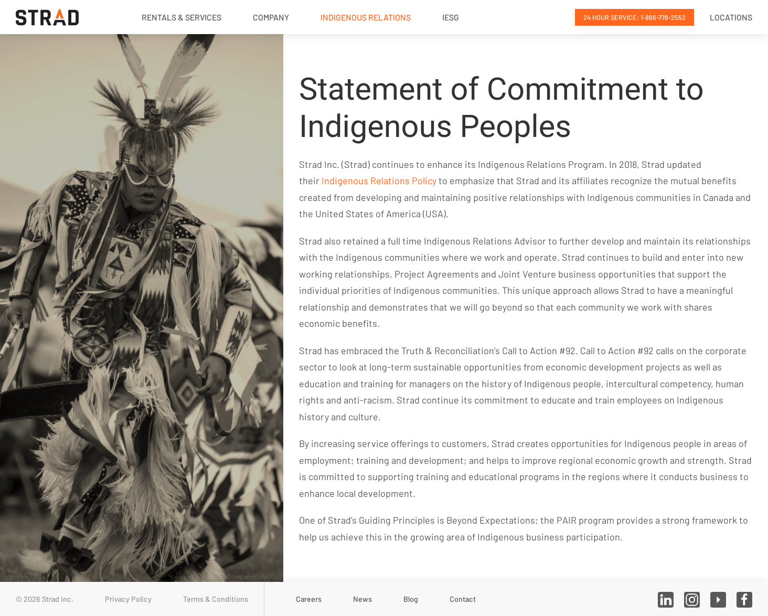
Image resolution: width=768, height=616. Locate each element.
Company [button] (271, 17)
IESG (450, 17)
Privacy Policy (128, 598)
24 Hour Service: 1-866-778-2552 (634, 17)
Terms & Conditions (215, 598)
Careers (309, 598)
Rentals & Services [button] (181, 17)
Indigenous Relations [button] (366, 17)
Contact (463, 598)
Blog (410, 598)
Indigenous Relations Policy (379, 180)
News (362, 598)
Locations (731, 17)
